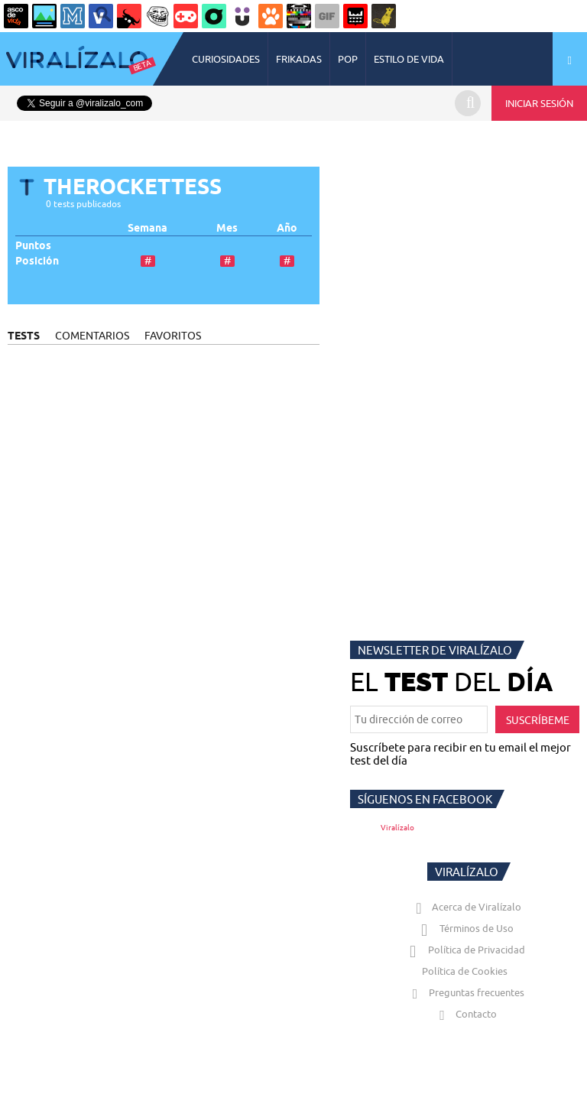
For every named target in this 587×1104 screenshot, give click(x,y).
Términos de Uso (465, 928)
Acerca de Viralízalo (465, 906)
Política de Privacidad (465, 949)
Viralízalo (397, 827)
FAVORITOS (172, 336)
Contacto (465, 1013)
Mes (227, 228)
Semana (147, 228)
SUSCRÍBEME (537, 720)
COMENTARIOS (92, 336)
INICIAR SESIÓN (539, 103)
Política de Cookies (465, 971)
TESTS (24, 336)
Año (287, 228)
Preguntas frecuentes (465, 992)
